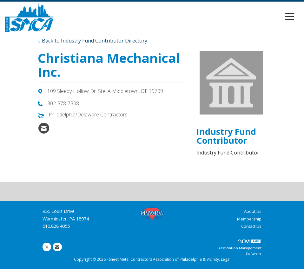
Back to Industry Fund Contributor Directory (92, 40)
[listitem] (44, 128)
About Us (252, 211)
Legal (225, 259)
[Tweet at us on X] (47, 247)
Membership (249, 219)
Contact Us (251, 226)
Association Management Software (239, 247)
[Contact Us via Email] (57, 247)
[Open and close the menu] (175, 16)
